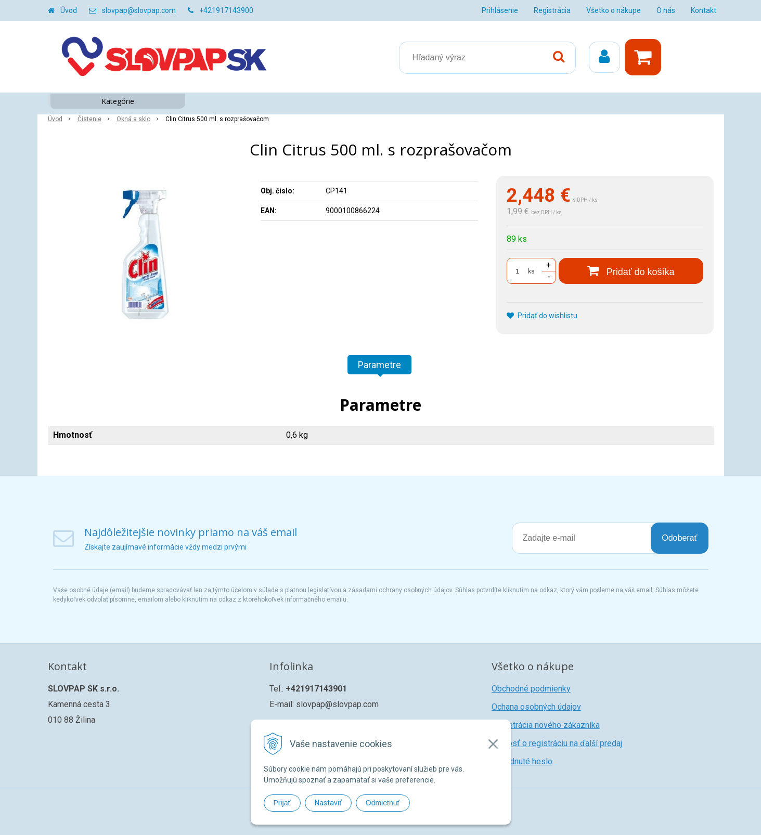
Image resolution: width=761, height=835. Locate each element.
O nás (665, 10)
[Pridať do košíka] (631, 271)
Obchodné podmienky (531, 689)
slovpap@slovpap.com (139, 10)
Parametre (379, 364)
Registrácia (552, 10)
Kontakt (703, 10)
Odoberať (679, 537)
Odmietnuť (383, 803)
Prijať (282, 803)
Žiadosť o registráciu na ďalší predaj (557, 743)
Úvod (68, 10)
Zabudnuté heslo (522, 761)
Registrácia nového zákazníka (546, 725)
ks (531, 271)
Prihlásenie (500, 10)
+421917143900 (226, 10)
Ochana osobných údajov (536, 707)
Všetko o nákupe (613, 10)
